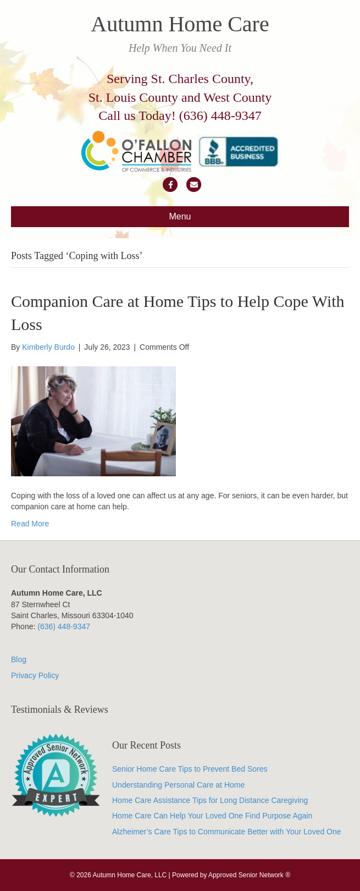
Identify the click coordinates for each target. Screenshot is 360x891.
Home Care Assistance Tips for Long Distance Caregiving (210, 800)
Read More (30, 523)
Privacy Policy (35, 675)
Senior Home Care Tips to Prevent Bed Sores (189, 769)
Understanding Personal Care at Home (178, 784)
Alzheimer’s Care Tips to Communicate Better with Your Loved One (226, 831)
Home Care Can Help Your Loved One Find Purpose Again (212, 815)
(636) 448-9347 (220, 115)
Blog (18, 659)
